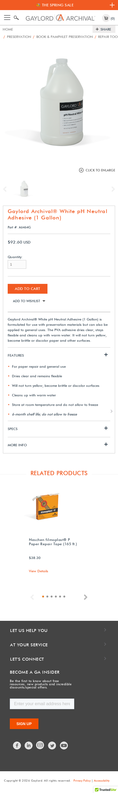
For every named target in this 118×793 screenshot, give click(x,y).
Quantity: (15, 257)
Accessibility (102, 780)
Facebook (17, 745)
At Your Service (29, 644)
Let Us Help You (29, 630)
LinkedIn (28, 745)
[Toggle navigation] (7, 17)
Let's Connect (27, 659)
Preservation (17, 36)
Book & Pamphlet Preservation (63, 36)
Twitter (52, 745)
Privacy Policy (82, 780)
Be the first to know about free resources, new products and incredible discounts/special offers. (41, 684)
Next (112, 189)
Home (8, 29)
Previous (6, 189)
